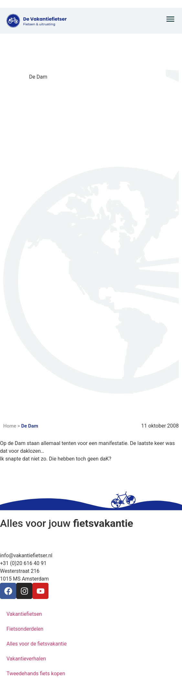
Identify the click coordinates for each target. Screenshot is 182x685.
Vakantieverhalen (26, 659)
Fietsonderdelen (24, 629)
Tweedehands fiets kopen (35, 673)
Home (9, 426)
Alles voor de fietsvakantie (36, 644)
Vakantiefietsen (24, 614)
